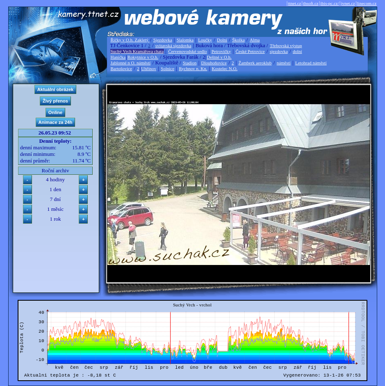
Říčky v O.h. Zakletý (130, 39)
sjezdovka (279, 51)
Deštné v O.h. (219, 57)
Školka (238, 39)
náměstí (284, 62)
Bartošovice (121, 68)
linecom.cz (367, 3)
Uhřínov (148, 68)
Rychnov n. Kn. (193, 68)
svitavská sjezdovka (173, 45)
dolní (297, 51)
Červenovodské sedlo (187, 51)
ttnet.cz (294, 3)
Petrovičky (221, 51)
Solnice (167, 68)
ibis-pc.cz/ (329, 3)
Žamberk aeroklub (255, 62)
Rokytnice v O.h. (143, 57)
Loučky (205, 39)
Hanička (118, 57)
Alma (255, 39)
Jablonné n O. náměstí (131, 62)
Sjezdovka (162, 39)
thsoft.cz (311, 3)
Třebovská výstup (286, 45)
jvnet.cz (348, 3)
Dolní (222, 39)
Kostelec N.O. (225, 68)
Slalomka (185, 39)
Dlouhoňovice (214, 62)
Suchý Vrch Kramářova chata (137, 51)
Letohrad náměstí (311, 62)
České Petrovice (249, 51)
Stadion (190, 62)
